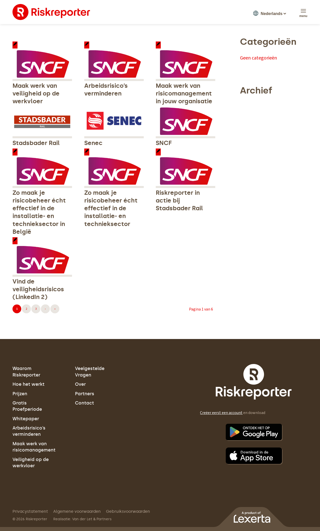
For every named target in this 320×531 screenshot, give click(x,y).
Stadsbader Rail (36, 142)
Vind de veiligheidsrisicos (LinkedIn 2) (38, 289)
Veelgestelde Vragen (89, 372)
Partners (84, 393)
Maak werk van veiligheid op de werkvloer (36, 93)
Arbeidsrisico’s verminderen (29, 431)
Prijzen (19, 393)
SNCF (164, 142)
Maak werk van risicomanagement (34, 447)
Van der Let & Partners (92, 519)
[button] (268, 12)
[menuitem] (303, 11)
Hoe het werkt (28, 384)
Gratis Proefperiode (27, 406)
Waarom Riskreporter (26, 372)
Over (80, 384)
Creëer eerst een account (221, 413)
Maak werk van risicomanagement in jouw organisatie (184, 93)
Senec (93, 142)
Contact (84, 403)
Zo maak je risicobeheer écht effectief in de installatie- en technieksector (111, 208)
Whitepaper (25, 419)
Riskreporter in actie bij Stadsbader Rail (179, 200)
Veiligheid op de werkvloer (30, 462)
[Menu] (303, 11)
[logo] (51, 12)
